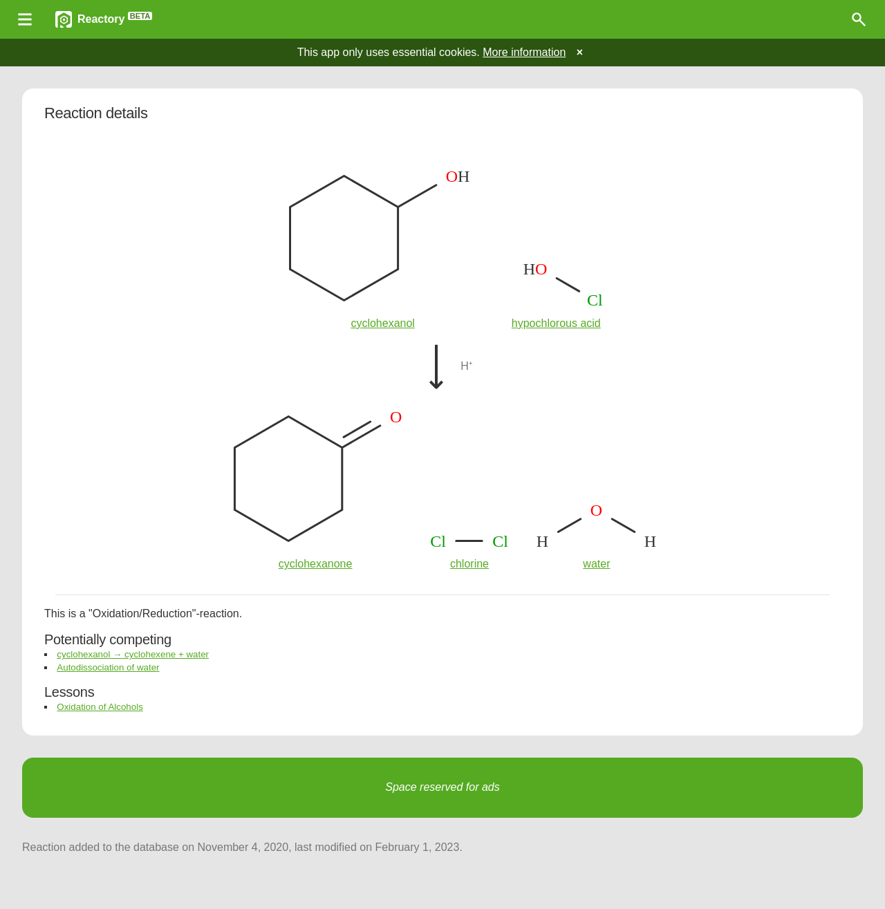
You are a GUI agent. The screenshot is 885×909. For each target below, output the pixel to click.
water (596, 564)
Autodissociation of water (108, 667)
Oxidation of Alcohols (99, 707)
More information (524, 52)
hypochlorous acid (556, 323)
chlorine (469, 564)
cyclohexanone (316, 564)
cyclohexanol (383, 323)
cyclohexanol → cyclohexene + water (133, 654)
